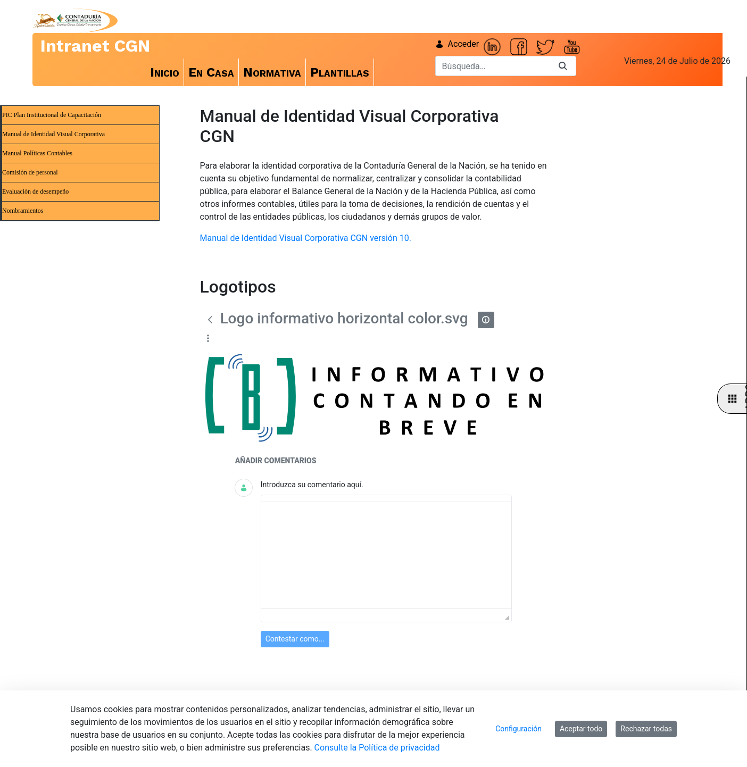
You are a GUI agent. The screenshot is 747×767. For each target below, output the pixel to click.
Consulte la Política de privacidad (377, 748)
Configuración (518, 728)
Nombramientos (22, 210)
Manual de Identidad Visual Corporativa (53, 134)
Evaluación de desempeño (35, 191)
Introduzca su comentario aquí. (312, 484)
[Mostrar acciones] (208, 338)
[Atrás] (210, 320)
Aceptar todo (581, 728)
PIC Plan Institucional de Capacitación (51, 115)
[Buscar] (492, 66)
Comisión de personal (30, 172)
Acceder (457, 44)
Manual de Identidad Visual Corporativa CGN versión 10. (305, 238)
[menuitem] (165, 72)
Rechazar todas (646, 728)
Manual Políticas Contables (37, 153)
